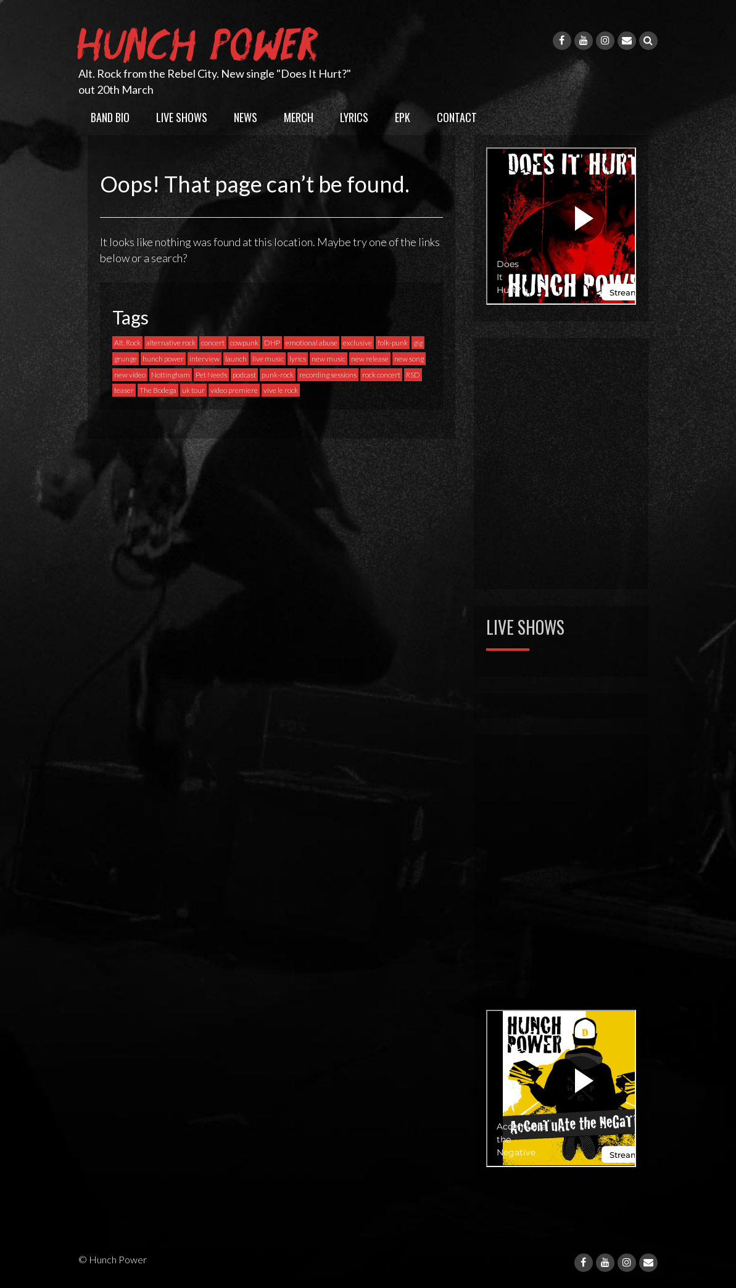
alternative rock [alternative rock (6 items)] (171, 342)
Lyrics (354, 117)
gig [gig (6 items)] (418, 342)
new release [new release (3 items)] (370, 358)
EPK (402, 117)
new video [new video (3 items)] (130, 374)
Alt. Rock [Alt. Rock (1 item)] (127, 342)
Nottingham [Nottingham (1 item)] (170, 374)
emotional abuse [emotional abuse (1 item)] (311, 342)
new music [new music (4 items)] (328, 358)
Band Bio (110, 117)
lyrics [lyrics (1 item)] (297, 358)
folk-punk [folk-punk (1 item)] (393, 342)
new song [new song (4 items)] (409, 358)
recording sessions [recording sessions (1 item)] (328, 374)
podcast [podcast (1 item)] (244, 374)
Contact (457, 117)
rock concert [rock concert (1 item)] (381, 374)
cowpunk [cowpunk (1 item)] (244, 342)
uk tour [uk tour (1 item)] (193, 390)
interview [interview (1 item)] (204, 358)
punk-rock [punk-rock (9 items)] (278, 374)
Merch (298, 117)
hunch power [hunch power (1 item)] (163, 358)
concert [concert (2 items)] (213, 342)
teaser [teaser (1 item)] (124, 390)
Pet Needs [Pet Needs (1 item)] (211, 374)
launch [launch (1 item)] (236, 358)
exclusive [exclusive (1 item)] (357, 342)
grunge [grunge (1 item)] (125, 358)
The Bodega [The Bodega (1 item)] (157, 390)
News (245, 117)
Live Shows (181, 117)
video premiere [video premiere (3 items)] (234, 390)
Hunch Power (200, 42)
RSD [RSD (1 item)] (413, 374)
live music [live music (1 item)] (268, 358)
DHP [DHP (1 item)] (272, 342)
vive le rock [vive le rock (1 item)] (280, 390)
